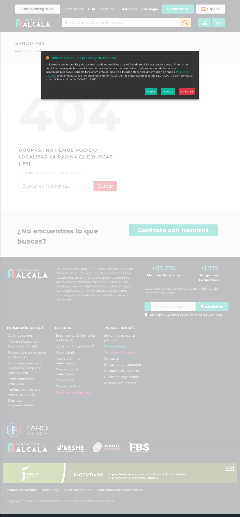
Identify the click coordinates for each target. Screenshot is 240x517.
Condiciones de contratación (119, 490)
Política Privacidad (22, 490)
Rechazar (168, 55)
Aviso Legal (51, 490)
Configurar (186, 55)
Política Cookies (78, 490)
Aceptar (151, 55)
